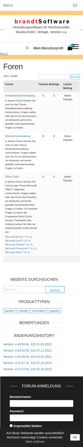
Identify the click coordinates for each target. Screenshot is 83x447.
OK (75, 437)
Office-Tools (12, 176)
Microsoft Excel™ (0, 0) (17, 240)
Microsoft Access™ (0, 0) (18, 237)
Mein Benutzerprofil (48, 48)
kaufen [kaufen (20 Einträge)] (9, 311)
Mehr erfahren (35, 441)
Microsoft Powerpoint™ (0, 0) (20, 248)
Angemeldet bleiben (27, 426)
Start (6, 76)
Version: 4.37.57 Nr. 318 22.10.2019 (27, 369)
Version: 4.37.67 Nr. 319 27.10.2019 (27, 363)
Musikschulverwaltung (17, 136)
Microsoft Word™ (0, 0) (17, 252)
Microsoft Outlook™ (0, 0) (18, 244)
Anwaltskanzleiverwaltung (20, 95)
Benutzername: (20, 397)
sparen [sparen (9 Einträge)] (55, 311)
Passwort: (17, 411)
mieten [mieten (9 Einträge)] (23, 311)
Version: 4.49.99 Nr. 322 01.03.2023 (27, 344)
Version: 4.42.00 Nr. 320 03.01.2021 (27, 356)
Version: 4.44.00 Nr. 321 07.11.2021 (27, 350)
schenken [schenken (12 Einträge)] (39, 311)
